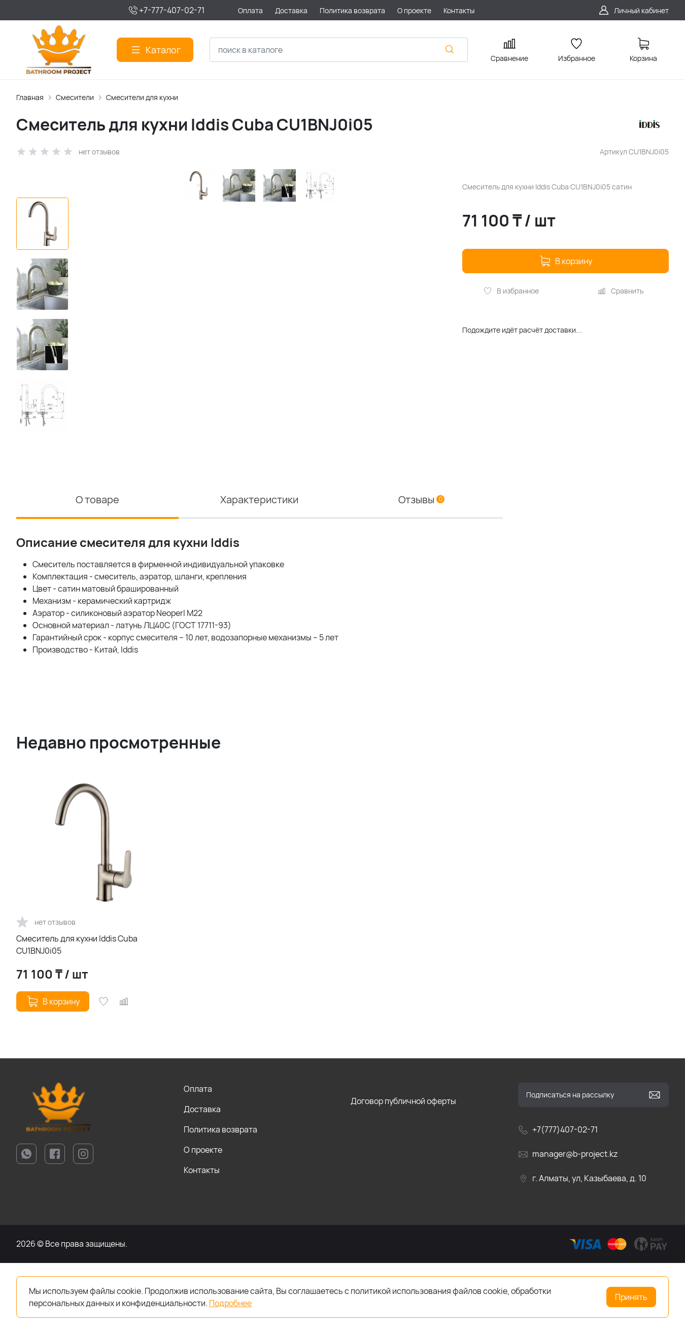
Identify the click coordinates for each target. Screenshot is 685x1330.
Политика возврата (220, 1196)
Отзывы (421, 566)
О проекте (203, 1216)
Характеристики (259, 566)
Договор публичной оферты (403, 1168)
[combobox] (339, 50)
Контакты (202, 1237)
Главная (30, 97)
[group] (263, 352)
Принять (631, 1297)
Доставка (202, 1176)
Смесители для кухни (142, 97)
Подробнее (230, 1303)
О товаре (97, 566)
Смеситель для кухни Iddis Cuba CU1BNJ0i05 (77, 1011)
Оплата (198, 1155)
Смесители (75, 97)
